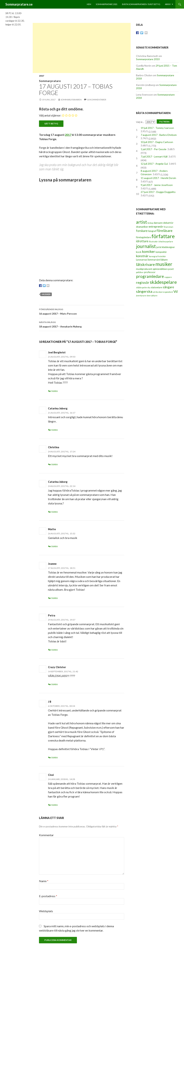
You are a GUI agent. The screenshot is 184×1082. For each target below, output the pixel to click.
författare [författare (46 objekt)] (163, 236)
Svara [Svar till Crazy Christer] (54, 684)
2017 (41, 75)
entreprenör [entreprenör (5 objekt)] (156, 226)
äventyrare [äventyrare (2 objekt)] (141, 295)
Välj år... (140, 121)
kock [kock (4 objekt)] (138, 251)
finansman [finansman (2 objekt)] (168, 227)
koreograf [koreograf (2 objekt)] (153, 256)
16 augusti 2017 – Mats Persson (81, 311)
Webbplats (46, 911)
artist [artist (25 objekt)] (141, 222)
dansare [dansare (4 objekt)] (158, 222)
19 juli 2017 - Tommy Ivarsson (157, 127)
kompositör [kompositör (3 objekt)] (161, 252)
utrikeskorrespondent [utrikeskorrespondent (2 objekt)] (163, 292)
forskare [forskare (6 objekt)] (141, 231)
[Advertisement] (82, 48)
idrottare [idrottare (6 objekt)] (142, 241)
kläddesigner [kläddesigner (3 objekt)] (168, 247)
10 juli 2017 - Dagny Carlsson (157, 142)
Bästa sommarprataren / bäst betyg (141, 4)
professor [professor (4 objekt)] (149, 272)
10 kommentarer (96, 99)
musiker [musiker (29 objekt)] (163, 264)
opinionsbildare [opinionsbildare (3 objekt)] (160, 269)
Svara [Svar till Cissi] (54, 805)
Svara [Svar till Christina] (54, 464)
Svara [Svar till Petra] (54, 649)
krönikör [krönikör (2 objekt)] (162, 256)
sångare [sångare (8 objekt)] (168, 287)
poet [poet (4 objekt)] (171, 268)
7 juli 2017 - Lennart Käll (154, 156)
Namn (43, 881)
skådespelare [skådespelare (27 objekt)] (163, 282)
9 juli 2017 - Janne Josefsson (157, 184)
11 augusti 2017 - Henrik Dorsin (158, 177)
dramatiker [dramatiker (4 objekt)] (142, 226)
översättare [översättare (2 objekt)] (152, 295)
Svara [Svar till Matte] (54, 546)
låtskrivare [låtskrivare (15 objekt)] (145, 264)
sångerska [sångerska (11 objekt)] (144, 291)
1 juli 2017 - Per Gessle (153, 149)
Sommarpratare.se (19, 4)
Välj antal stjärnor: (50, 115)
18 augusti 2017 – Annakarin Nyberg (81, 324)
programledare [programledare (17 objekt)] (150, 276)
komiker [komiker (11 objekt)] (148, 251)
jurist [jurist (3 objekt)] (158, 247)
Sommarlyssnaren (71, 99)
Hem (89, 4)
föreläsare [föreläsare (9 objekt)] (164, 230)
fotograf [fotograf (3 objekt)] (152, 231)
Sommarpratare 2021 (106, 4)
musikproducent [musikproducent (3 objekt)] (144, 269)
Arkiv (168, 4)
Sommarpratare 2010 (148, 59)
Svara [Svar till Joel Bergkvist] (54, 391)
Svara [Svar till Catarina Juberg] (54, 430)
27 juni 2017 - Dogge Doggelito (158, 191)
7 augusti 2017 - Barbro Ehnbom (159, 134)
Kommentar (46, 835)
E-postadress (48, 896)
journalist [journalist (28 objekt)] (146, 246)
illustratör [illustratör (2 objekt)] (153, 241)
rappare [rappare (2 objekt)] (168, 277)
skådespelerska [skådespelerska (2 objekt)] (143, 287)
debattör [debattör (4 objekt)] (168, 222)
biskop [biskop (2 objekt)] (150, 223)
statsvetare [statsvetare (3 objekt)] (156, 287)
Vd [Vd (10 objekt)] (175, 291)
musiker (46, 294)
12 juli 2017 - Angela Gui (154, 163)
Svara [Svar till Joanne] (54, 598)
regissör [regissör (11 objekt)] (142, 282)
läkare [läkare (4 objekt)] (164, 259)
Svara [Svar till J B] (54, 757)
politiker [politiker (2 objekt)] (140, 272)
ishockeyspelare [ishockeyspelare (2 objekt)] (165, 241)
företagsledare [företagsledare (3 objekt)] (143, 237)
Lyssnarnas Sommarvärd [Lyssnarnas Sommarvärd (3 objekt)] (148, 259)
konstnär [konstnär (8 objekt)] (142, 256)
